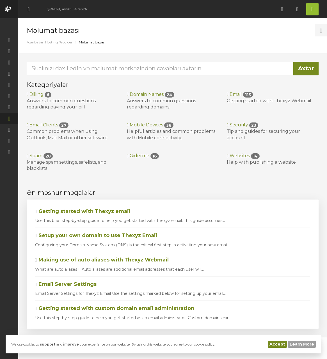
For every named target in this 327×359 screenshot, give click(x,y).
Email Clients (47, 125)
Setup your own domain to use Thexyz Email (96, 235)
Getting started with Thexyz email (82, 211)
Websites (243, 155)
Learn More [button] (302, 344)
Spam (40, 155)
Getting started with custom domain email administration (114, 308)
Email (240, 94)
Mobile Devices (150, 125)
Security (242, 125)
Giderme (143, 155)
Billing (39, 94)
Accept (277, 344)
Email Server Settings (66, 284)
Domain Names (150, 94)
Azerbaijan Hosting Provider (49, 42)
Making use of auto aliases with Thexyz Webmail (102, 260)
